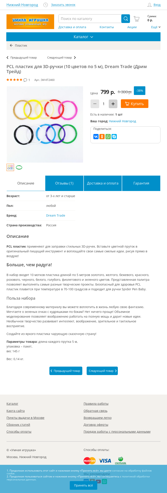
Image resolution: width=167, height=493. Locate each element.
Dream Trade (55, 215)
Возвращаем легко (98, 418)
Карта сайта (15, 411)
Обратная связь (95, 411)
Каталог (12, 404)
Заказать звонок (63, 5)
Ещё (154, 27)
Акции (132, 27)
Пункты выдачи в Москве (25, 418)
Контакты (107, 27)
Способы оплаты (18, 431)
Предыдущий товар (23, 57)
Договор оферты (96, 425)
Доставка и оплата (72, 27)
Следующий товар (59, 57)
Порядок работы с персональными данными (117, 431)
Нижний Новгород (122, 121)
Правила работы (96, 404)
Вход (157, 5)
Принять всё (83, 485)
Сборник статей (18, 425)
